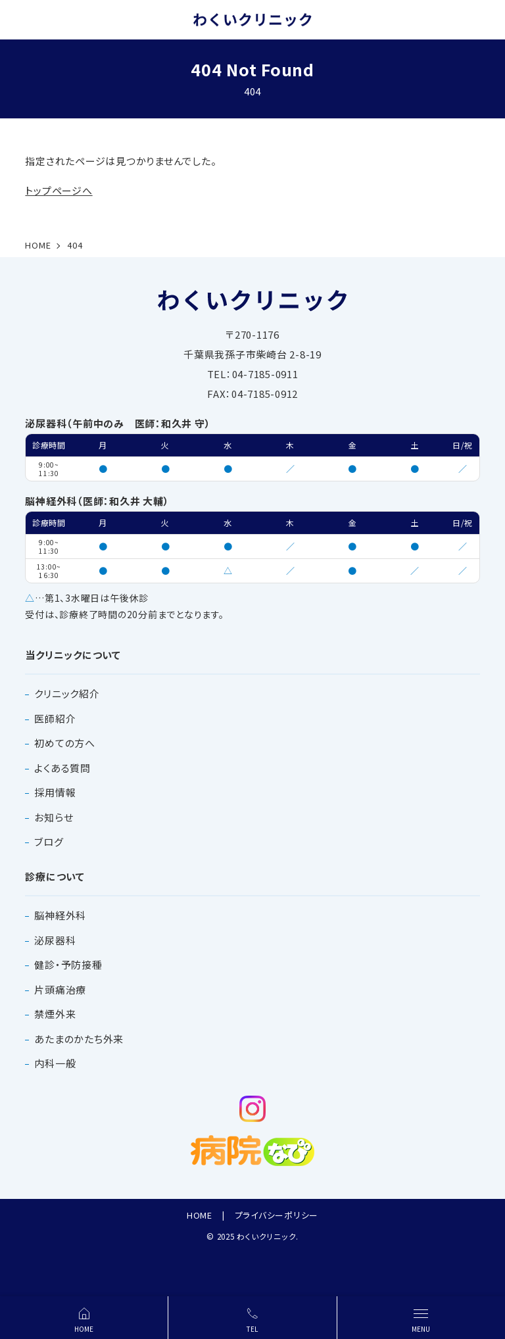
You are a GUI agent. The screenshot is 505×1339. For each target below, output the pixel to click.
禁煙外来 (55, 1014)
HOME (199, 1215)
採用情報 (55, 792)
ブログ (48, 841)
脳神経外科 (60, 915)
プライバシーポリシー (277, 1215)
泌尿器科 (55, 940)
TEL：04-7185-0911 (253, 374)
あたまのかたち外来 (79, 1039)
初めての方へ (64, 743)
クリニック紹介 (66, 693)
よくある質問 (62, 768)
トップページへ (58, 190)
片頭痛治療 (60, 989)
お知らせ (53, 817)
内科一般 (55, 1063)
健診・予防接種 (68, 964)
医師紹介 (55, 718)
